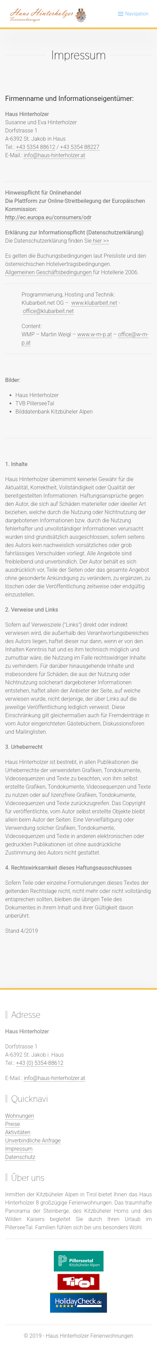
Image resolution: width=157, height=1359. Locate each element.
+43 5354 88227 (79, 147)
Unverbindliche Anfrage (33, 1140)
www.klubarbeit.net (94, 303)
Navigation (132, 13)
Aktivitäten (18, 1132)
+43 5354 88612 (35, 147)
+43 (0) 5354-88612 (39, 1063)
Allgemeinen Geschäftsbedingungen (49, 272)
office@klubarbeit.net (48, 311)
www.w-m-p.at (94, 334)
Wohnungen (19, 1116)
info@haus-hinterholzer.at (54, 155)
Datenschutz (20, 1157)
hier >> (100, 240)
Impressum (19, 1149)
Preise (12, 1124)
